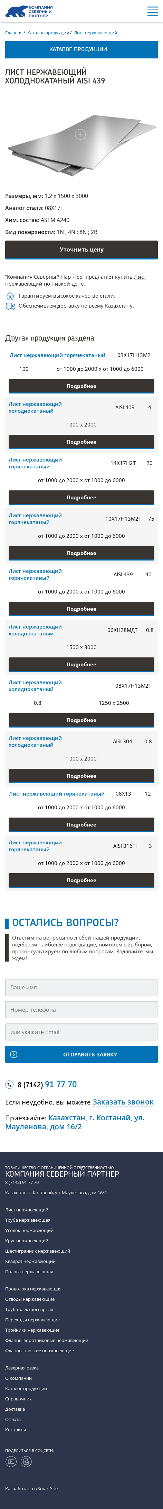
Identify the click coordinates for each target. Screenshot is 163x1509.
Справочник (18, 1399)
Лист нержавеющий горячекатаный (57, 355)
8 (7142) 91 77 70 (22, 1182)
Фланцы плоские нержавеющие (39, 1350)
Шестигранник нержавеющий (37, 1251)
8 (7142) (47, 1085)
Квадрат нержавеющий (30, 1261)
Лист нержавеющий (26, 1210)
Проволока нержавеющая (33, 1289)
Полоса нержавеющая (29, 1271)
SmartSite (48, 1488)
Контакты (15, 1430)
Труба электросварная (29, 1309)
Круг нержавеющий (26, 1241)
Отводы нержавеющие (30, 1299)
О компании (18, 1378)
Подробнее (81, 385)
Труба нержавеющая (27, 1220)
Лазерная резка (22, 1368)
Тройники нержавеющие (32, 1330)
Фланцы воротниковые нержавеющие (46, 1340)
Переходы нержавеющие (32, 1320)
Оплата (13, 1419)
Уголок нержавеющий (29, 1230)
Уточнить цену (82, 249)
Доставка (15, 1409)
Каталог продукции (26, 1388)
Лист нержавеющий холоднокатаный (35, 407)
